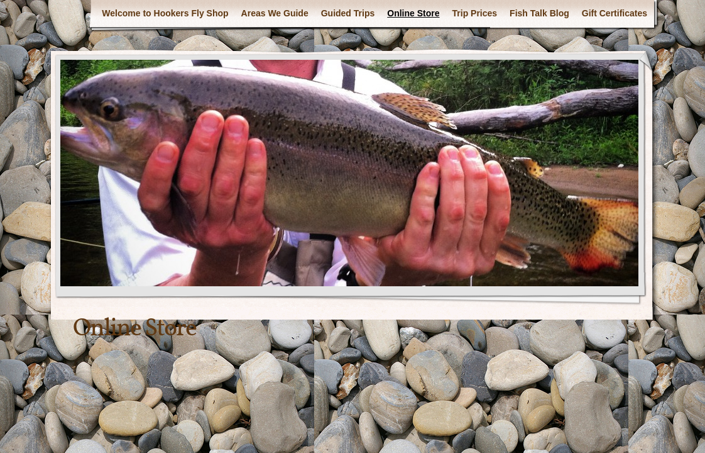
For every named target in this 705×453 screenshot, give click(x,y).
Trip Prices (475, 13)
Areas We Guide (275, 13)
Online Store (413, 13)
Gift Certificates (614, 13)
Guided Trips (348, 13)
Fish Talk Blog (539, 13)
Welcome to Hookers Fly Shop (165, 13)
